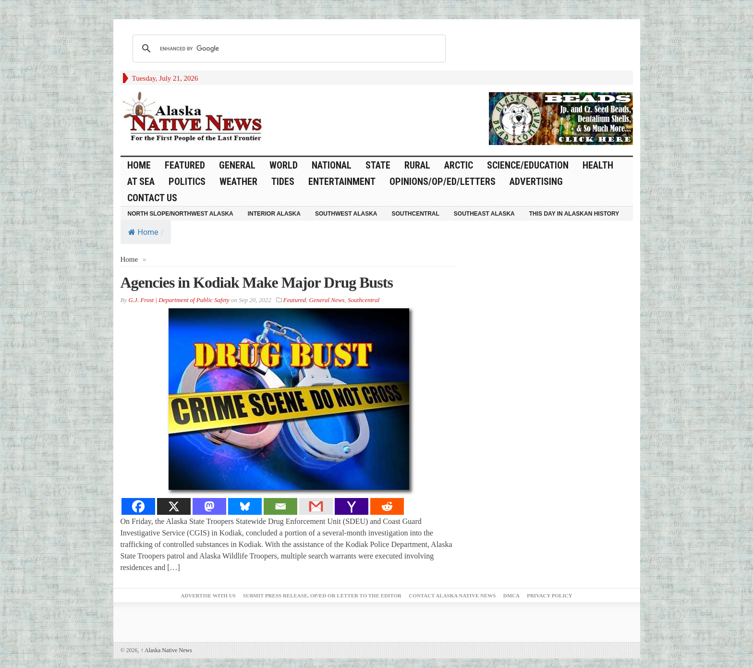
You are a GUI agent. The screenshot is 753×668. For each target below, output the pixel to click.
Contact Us (152, 198)
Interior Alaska (274, 213)
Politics (187, 181)
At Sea (141, 181)
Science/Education (528, 165)
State (377, 165)
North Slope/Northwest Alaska (180, 213)
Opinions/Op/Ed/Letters (442, 181)
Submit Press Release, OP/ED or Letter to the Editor (322, 595)
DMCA (511, 595)
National (332, 165)
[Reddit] (387, 506)
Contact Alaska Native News (452, 595)
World (283, 165)
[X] (174, 506)
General (237, 165)
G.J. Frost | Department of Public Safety (178, 300)
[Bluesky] (245, 506)
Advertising (536, 181)
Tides (282, 181)
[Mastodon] (209, 506)
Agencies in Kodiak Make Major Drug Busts (257, 282)
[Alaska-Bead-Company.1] (561, 117)
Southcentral (415, 213)
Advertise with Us (208, 595)
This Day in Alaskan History (574, 213)
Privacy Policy (549, 595)
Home (143, 232)
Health (598, 165)
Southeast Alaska (484, 213)
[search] (287, 48)
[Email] (280, 506)
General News (327, 300)
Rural (417, 165)
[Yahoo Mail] (351, 506)
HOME (139, 165)
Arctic (458, 165)
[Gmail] (316, 506)
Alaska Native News (166, 650)
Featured (185, 165)
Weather (238, 181)
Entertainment (342, 181)
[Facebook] (138, 506)
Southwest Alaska (346, 213)
